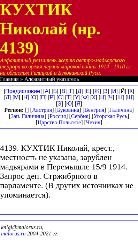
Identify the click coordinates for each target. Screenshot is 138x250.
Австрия (42, 110)
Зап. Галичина (27, 116)
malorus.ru (13, 233)
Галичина (120, 110)
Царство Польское (59, 122)
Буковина (68, 110)
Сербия (80, 116)
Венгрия (94, 110)
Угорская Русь (110, 116)
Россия (57, 116)
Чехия (93, 122)
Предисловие (22, 91)
